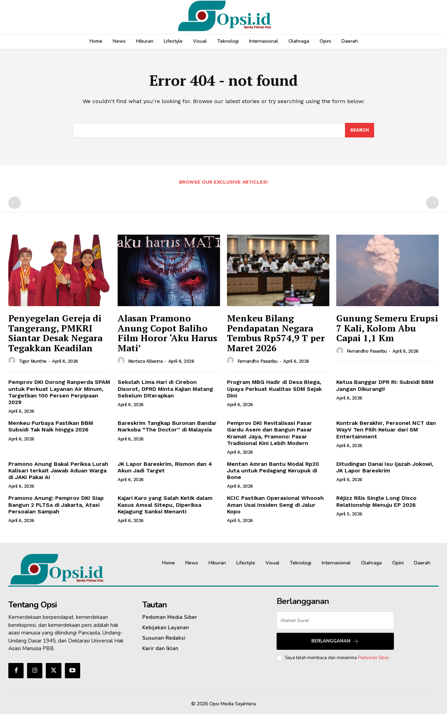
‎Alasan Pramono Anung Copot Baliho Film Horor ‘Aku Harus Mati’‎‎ (167, 333)
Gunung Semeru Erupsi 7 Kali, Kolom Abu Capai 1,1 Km (387, 328)
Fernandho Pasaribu (257, 361)
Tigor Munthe (33, 361)
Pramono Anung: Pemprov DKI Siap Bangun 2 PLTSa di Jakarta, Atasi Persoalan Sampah (56, 504)
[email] (335, 620)
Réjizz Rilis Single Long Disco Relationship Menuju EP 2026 (376, 501)
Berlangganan (335, 641)
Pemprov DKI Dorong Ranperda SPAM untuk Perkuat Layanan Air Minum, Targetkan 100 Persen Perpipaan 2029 (59, 392)
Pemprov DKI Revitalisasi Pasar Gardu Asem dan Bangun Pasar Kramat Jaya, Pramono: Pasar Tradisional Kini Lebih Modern (269, 433)
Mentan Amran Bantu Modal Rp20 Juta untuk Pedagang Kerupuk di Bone (273, 470)
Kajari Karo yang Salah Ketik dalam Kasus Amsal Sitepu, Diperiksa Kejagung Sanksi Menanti (165, 504)
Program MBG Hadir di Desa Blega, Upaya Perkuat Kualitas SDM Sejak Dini (274, 388)
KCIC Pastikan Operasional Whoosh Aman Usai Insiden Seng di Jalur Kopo (275, 504)
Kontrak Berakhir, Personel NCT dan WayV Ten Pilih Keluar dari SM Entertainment (386, 429)
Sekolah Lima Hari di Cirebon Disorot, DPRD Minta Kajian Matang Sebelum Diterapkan (165, 388)
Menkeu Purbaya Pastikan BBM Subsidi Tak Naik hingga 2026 (50, 426)
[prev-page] (14, 202)
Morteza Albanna (145, 361)
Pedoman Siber (373, 658)
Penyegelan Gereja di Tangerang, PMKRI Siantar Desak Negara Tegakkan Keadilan (55, 333)
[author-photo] (12, 360)
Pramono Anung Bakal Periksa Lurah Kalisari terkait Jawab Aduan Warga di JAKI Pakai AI (58, 470)
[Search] (359, 130)
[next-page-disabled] (432, 202)
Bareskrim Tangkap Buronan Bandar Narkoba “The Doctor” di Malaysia (167, 426)
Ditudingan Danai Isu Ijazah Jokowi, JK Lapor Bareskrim (384, 467)
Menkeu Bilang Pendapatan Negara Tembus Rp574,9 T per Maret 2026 (276, 333)
